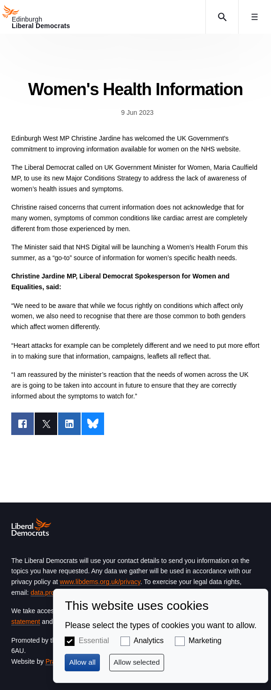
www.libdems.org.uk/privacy (100, 581)
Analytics (149, 641)
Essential (94, 641)
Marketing (204, 641)
